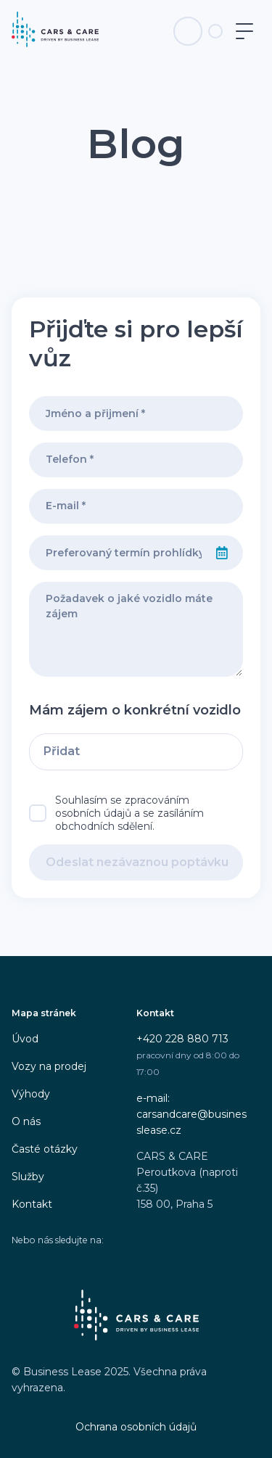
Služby (28, 1176)
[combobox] (116, 552)
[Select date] (222, 552)
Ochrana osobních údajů (136, 1426)
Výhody (31, 1093)
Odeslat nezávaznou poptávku (137, 862)
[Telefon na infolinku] (187, 31)
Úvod (25, 1038)
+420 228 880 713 (182, 1038)
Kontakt (32, 1204)
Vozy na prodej (49, 1066)
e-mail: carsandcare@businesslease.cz (191, 1114)
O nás (26, 1121)
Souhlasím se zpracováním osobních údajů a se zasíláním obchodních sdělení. (129, 813)
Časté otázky (45, 1149)
